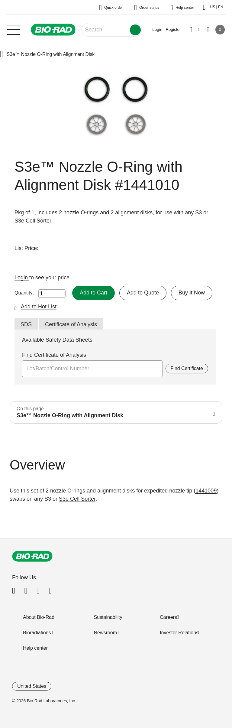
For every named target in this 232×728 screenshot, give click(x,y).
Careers (168, 617)
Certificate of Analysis (71, 324)
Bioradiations (37, 632)
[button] (2, 54)
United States (31, 686)
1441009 (206, 491)
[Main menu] (13, 29)
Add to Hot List (38, 307)
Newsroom (105, 632)
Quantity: (24, 292)
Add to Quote (143, 293)
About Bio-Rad (38, 617)
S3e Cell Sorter (77, 499)
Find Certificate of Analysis (54, 355)
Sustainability (108, 617)
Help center (35, 648)
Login (21, 278)
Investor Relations (179, 632)
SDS (26, 324)
